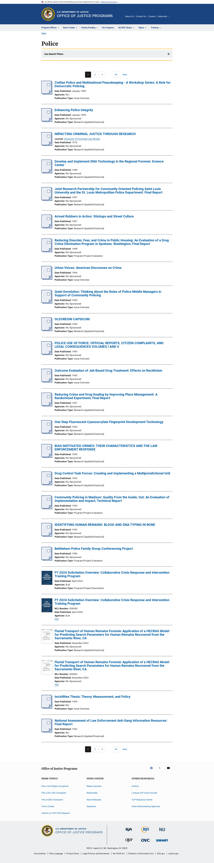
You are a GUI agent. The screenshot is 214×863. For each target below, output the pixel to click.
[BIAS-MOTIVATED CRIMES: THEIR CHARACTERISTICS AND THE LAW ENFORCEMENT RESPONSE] (46, 457)
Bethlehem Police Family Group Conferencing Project (94, 549)
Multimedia (92, 793)
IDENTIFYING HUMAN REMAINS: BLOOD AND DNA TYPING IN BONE (105, 525)
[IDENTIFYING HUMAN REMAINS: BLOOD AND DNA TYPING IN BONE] (46, 535)
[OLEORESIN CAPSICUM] (46, 330)
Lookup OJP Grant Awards (144, 793)
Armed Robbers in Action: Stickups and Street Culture (94, 216)
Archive (135, 786)
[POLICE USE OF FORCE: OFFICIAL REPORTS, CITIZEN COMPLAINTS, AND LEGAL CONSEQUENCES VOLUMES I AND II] (46, 354)
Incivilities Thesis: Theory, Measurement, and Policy (92, 697)
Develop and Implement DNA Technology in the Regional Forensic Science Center (109, 163)
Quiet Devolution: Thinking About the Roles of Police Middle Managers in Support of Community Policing (108, 293)
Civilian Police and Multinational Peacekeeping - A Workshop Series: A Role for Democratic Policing (113, 84)
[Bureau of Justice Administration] (129, 832)
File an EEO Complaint (52, 799)
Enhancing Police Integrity (74, 110)
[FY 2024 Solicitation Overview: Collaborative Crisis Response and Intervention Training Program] (46, 578)
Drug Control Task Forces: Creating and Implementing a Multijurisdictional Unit (112, 473)
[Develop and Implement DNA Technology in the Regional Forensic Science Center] (46, 172)
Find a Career (47, 806)
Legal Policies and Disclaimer (95, 853)
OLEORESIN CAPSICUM (72, 319)
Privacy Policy (72, 853)
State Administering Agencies (146, 806)
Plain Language (56, 853)
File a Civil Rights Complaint (55, 786)
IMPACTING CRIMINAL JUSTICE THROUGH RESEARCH (95, 134)
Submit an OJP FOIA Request (55, 813)
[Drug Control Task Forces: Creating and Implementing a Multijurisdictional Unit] (46, 484)
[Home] (85, 14)
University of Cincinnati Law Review (82, 139)
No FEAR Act (119, 853)
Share (172, 18)
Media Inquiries (94, 786)
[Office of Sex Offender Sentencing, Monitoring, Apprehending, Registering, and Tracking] (162, 842)
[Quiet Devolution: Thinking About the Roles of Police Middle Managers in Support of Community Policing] (46, 302)
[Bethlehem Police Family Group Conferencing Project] (46, 559)
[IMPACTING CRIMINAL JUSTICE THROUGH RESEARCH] (46, 145)
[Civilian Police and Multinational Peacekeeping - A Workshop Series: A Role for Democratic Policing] (46, 93)
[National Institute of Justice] (162, 832)
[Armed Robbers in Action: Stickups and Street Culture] (46, 227)
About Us (129, 16)
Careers (152, 16)
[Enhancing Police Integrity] (46, 121)
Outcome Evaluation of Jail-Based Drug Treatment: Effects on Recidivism (108, 370)
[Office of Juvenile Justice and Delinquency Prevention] (129, 842)
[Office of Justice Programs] (48, 14)
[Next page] (126, 75)
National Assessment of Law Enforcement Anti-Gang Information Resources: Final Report (111, 722)
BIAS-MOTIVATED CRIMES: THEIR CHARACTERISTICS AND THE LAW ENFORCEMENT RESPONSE (106, 447)
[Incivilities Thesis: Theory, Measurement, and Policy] (46, 707)
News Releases (94, 799)
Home (43, 33)
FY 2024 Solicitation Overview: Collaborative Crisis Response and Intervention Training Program (112, 574)
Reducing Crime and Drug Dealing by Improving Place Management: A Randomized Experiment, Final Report (106, 396)
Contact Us (141, 16)
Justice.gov (173, 853)
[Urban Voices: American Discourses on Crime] (46, 278)
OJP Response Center (142, 799)
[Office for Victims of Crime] (145, 842)
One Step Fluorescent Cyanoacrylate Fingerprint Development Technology (109, 422)
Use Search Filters (53, 54)
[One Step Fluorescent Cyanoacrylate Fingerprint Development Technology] (46, 433)
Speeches (91, 806)
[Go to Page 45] (116, 75)
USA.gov (161, 853)
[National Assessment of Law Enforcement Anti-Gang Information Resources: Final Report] (46, 731)
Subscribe (162, 16)
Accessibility (40, 853)
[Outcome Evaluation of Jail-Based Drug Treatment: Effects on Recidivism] (46, 381)
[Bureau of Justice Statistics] (145, 833)
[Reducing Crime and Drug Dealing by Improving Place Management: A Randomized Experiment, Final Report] (46, 405)
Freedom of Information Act (141, 853)
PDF (57, 619)
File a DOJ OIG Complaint (53, 793)
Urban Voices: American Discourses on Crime (88, 268)
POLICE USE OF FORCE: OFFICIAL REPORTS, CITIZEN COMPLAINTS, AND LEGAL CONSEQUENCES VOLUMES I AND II (109, 345)
